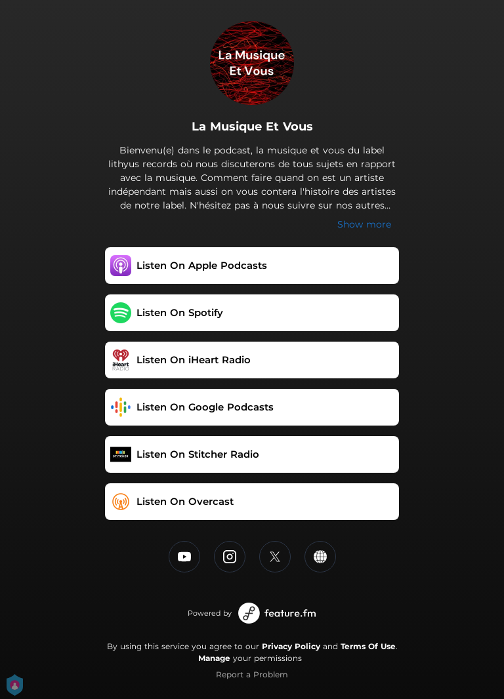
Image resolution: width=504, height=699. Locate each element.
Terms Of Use (368, 646)
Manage (214, 658)
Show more (364, 224)
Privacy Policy (291, 646)
